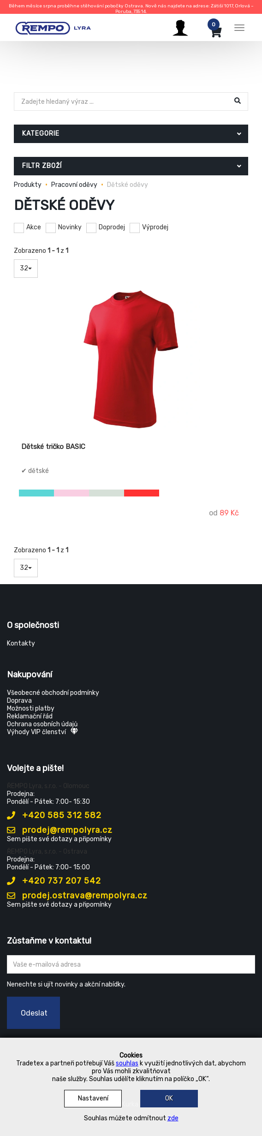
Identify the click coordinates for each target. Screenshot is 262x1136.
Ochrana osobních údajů (42, 724)
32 (26, 268)
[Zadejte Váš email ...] (131, 964)
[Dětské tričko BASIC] (131, 359)
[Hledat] (122, 101)
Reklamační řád (30, 716)
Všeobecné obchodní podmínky (53, 693)
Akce (33, 227)
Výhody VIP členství (42, 732)
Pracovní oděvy (74, 185)
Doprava (19, 701)
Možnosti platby (30, 708)
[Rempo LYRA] (53, 26)
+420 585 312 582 (54, 815)
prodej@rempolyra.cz (60, 830)
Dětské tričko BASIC (53, 446)
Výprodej (155, 227)
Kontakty (21, 643)
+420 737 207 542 (54, 881)
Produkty (28, 185)
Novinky (70, 227)
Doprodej (112, 227)
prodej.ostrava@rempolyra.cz (77, 896)
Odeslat (34, 1013)
